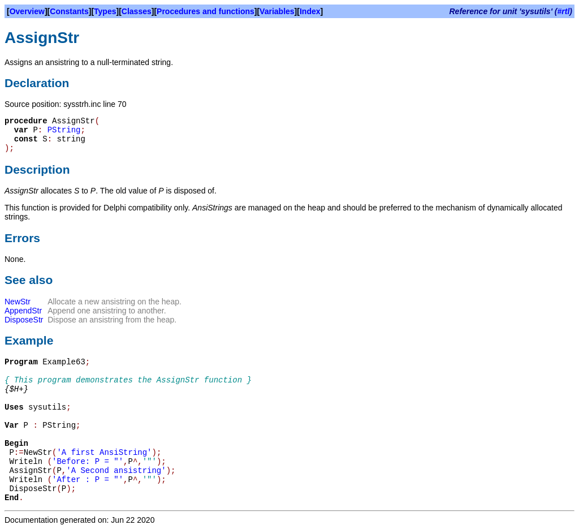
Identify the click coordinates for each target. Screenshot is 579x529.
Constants (69, 11)
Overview (27, 11)
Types (105, 11)
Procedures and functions (205, 11)
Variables (277, 11)
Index (310, 11)
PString (64, 130)
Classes (137, 11)
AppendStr (23, 310)
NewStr (18, 301)
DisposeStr (24, 319)
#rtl (564, 11)
